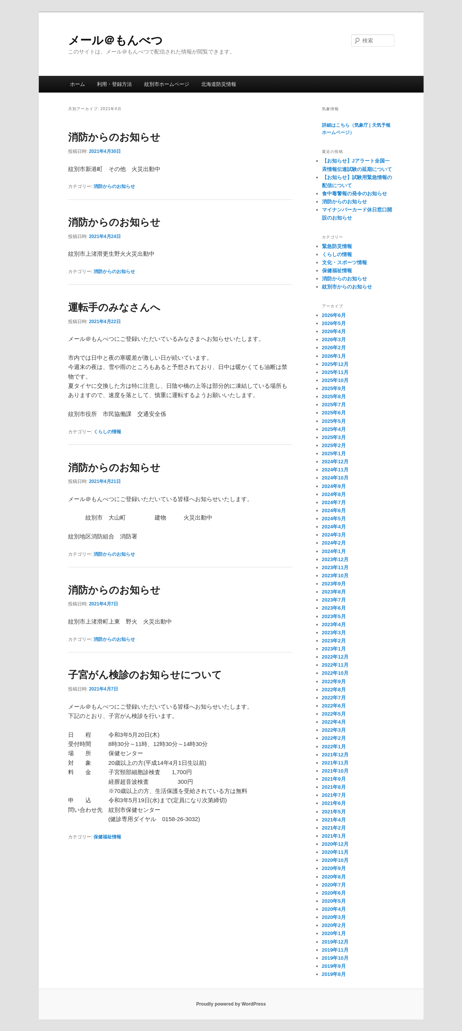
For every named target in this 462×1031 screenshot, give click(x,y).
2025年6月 (334, 413)
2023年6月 (334, 608)
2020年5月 (334, 901)
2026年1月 (334, 356)
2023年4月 (334, 624)
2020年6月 (334, 893)
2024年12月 (335, 461)
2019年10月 (335, 958)
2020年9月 (334, 868)
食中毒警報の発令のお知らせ (354, 193)
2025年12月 (335, 364)
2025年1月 (334, 453)
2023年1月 (334, 649)
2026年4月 (334, 331)
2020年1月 (334, 933)
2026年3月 (334, 339)
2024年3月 (334, 535)
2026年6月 (334, 315)
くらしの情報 (107, 431)
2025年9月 (334, 388)
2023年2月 (334, 641)
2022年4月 (334, 722)
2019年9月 (334, 966)
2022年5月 (334, 714)
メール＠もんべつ (121, 40)
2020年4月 (334, 909)
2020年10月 (335, 860)
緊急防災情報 (337, 246)
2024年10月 (335, 478)
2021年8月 (334, 787)
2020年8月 (334, 877)
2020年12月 (335, 844)
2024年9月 (334, 486)
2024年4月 (334, 527)
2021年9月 (334, 779)
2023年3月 (334, 632)
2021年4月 (334, 820)
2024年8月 (334, 494)
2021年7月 (334, 795)
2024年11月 (335, 470)
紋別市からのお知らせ (347, 287)
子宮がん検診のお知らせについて (145, 675)
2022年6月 (334, 706)
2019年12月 (335, 942)
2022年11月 (335, 665)
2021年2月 (334, 828)
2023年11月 (335, 567)
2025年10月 (335, 380)
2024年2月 (334, 543)
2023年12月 (335, 559)
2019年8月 (334, 974)
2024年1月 (334, 551)
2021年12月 (335, 755)
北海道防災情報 (218, 84)
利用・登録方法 (114, 84)
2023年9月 (334, 584)
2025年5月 (334, 421)
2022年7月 (334, 698)
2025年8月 (334, 396)
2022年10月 (335, 673)
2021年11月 (335, 763)
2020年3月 (334, 917)
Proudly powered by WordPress (231, 1004)
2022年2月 (334, 738)
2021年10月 (335, 771)
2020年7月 (334, 885)
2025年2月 (334, 445)
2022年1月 (334, 746)
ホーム (77, 84)
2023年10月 (335, 575)
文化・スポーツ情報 (344, 262)
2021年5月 (334, 812)
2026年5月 (334, 323)
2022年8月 (334, 689)
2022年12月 (335, 657)
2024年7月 (334, 502)
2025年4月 (334, 429)
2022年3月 (334, 730)
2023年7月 (334, 600)
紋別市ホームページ (166, 84)
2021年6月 (334, 803)
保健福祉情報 (107, 837)
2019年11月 (335, 950)
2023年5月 (334, 616)
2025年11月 (335, 372)
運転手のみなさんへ (114, 307)
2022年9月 (334, 681)
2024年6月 (334, 510)
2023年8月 (334, 592)
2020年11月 (335, 852)
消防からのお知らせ (114, 137)
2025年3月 (334, 437)
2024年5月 (334, 518)
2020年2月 (334, 925)
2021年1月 (334, 836)
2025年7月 (334, 404)
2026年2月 (334, 347)
